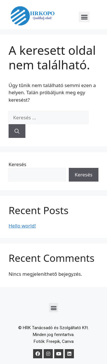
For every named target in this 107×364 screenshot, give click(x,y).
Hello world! (22, 225)
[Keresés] (17, 131)
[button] (84, 17)
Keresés (17, 164)
